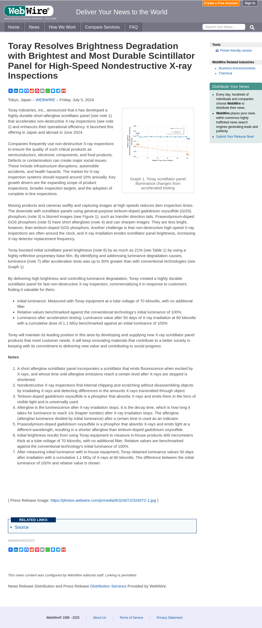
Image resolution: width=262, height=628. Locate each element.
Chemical (225, 73)
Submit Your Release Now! (235, 136)
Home (14, 27)
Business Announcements (237, 68)
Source (22, 527)
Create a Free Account (221, 3)
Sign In (250, 3)
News (34, 27)
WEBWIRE (45, 99)
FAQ (133, 27)
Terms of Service (131, 618)
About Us (99, 618)
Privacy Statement (169, 618)
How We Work (62, 27)
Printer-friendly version (236, 50)
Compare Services (102, 27)
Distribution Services (108, 586)
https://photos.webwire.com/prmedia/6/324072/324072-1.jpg (103, 500)
